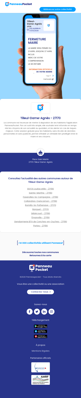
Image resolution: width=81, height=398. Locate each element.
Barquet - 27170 (40, 209)
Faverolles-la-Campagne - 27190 (40, 197)
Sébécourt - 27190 (40, 213)
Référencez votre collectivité (57, 9)
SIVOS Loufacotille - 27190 (40, 189)
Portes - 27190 (40, 226)
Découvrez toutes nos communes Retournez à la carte (40, 254)
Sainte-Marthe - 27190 (40, 193)
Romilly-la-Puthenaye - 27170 (40, 205)
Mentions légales (40, 351)
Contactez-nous (41, 292)
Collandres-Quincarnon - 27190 (40, 201)
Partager (48, 79)
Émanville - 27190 (41, 218)
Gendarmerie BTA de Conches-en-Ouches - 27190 (40, 222)
